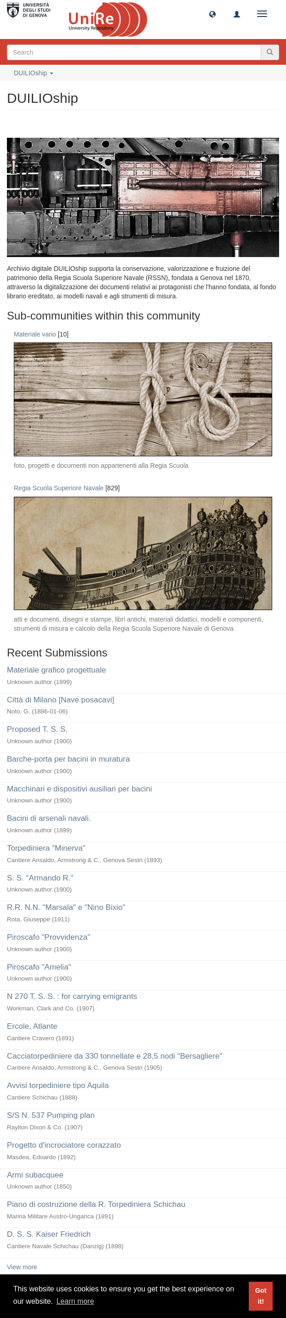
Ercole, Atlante (32, 1026)
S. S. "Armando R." (40, 878)
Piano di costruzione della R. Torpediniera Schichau (96, 1204)
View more (22, 1267)
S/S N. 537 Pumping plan (51, 1115)
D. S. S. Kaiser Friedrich (49, 1234)
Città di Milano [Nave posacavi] (60, 699)
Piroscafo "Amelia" (39, 967)
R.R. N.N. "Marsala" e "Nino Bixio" (66, 907)
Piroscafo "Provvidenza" (48, 937)
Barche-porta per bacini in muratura (68, 759)
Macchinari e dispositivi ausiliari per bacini (79, 789)
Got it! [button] (261, 1296)
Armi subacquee (35, 1175)
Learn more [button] (75, 1301)
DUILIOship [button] (33, 73)
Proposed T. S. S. (37, 729)
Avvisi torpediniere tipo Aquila (58, 1085)
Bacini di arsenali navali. (49, 818)
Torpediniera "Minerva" (46, 848)
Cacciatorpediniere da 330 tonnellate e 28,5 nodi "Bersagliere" (115, 1056)
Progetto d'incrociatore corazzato (64, 1145)
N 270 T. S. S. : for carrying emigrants (72, 996)
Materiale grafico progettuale (56, 670)
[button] (212, 14)
